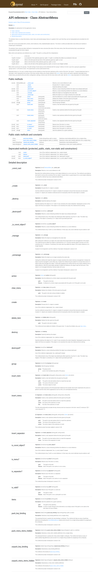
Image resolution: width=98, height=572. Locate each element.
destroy (25, 154)
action (28, 96)
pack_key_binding (27, 138)
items (28, 130)
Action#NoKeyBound (53, 520)
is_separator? (30, 126)
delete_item (30, 100)
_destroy (29, 87)
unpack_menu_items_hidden (30, 144)
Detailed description (17, 36)
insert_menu (30, 110)
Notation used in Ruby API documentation (19, 22)
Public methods (16, 31)
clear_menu (30, 98)
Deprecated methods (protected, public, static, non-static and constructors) (31, 34)
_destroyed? (30, 89)
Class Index (35, 12)
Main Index (28, 12)
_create (29, 85)
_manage (29, 92)
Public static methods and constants (21, 32)
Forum (66, 5)
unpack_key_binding (28, 142)
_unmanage (30, 94)
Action (58, 73)
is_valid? (29, 128)
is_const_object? (27, 158)
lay (14, 25)
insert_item (30, 104)
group (28, 102)
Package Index (56, 5)
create (24, 152)
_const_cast (30, 83)
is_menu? (29, 124)
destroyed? (26, 156)
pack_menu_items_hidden (30, 140)
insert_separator (31, 120)
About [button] (33, 5)
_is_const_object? (31, 90)
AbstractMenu (48, 167)
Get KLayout (44, 5)
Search (86, 12)
